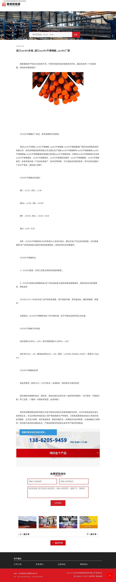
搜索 (75, 35)
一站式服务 (103, 2)
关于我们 (82, 2)
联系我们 (96, 2)
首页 (76, 2)
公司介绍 (17, 564)
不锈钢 (29, 134)
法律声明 (92, 576)
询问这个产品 (58, 453)
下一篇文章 (92, 534)
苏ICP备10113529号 (80, 576)
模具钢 (23, 64)
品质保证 (89, 2)
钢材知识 (111, 2)
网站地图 (99, 576)
